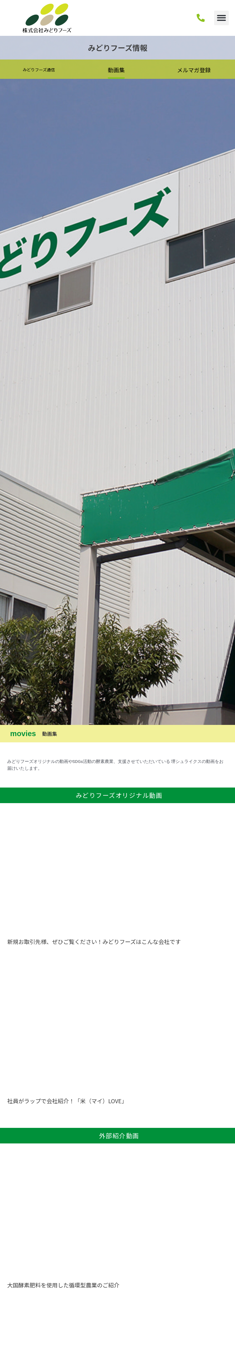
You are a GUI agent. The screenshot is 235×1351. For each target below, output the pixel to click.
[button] (221, 18)
